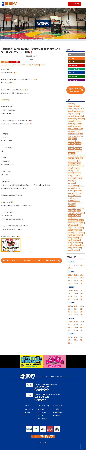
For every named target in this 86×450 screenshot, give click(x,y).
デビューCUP (71, 193)
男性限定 (78, 245)
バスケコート (71, 123)
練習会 (79, 118)
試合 (78, 250)
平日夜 (33, 65)
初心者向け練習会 (77, 126)
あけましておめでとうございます (75, 166)
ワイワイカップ (16, 65)
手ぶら (69, 237)
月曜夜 (78, 240)
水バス (69, 245)
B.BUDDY (74, 138)
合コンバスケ (71, 220)
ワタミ (69, 210)
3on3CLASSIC (71, 133)
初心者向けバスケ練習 (79, 111)
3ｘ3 (77, 133)
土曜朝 (82, 223)
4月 (69, 265)
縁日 (75, 250)
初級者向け (24, 65)
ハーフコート (71, 195)
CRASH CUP (71, 143)
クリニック (70, 173)
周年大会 (81, 220)
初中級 (79, 215)
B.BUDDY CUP (71, 141)
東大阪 (37, 65)
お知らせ (71, 73)
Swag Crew (71, 158)
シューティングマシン (73, 185)
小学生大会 (75, 235)
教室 (77, 237)
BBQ (77, 141)
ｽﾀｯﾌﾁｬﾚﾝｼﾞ (70, 190)
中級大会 (74, 113)
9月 (69, 278)
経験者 (69, 247)
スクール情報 (73, 76)
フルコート (77, 200)
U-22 (79, 161)
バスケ (69, 198)
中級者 (76, 213)
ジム (76, 180)
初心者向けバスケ (72, 109)
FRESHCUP (78, 143)
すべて (71, 54)
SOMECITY (81, 156)
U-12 (81, 158)
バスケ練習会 (79, 123)
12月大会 (75, 128)
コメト (69, 176)
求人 (74, 245)
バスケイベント (76, 198)
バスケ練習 (70, 121)
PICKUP (79, 151)
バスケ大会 (70, 200)
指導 (74, 237)
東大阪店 (43, 65)
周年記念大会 (71, 223)
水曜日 (69, 126)
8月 (75, 278)
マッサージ (79, 203)
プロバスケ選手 (71, 203)
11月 (75, 275)
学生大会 (77, 233)
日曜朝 (74, 240)
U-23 (79, 163)
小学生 (69, 235)
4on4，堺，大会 (72, 136)
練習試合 (70, 250)
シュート (82, 185)
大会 (29, 65)
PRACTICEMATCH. (72, 156)
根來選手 (80, 242)
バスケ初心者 (81, 109)
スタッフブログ (73, 80)
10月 (81, 275)
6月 (69, 281)
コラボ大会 (70, 180)
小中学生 (82, 233)
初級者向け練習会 (72, 118)
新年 (81, 237)
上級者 (74, 210)
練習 (80, 247)
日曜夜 (69, 240)
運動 (83, 118)
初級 (78, 113)
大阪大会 (70, 230)
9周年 (69, 138)
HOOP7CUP (71, 148)
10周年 (69, 128)
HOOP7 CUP (76, 146)
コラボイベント (71, 178)
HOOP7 (70, 146)
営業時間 (78, 223)
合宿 (77, 220)
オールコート (9, 65)
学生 (80, 230)
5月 (75, 281)
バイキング (78, 195)
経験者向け (75, 247)
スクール (78, 188)
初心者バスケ (71, 104)
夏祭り (80, 225)
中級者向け (81, 213)
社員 (83, 245)
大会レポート (73, 62)
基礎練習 (70, 111)
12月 (69, 275)
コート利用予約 (74, 4)
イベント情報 (15, 62)
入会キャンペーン (72, 215)
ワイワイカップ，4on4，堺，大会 (76, 208)
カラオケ (70, 171)
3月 (75, 265)
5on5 (78, 136)
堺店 (72, 225)
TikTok (77, 158)
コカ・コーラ (78, 173)
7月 (81, 278)
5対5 (82, 136)
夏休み (75, 225)
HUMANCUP (79, 148)
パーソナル (78, 193)
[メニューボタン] (83, 4)
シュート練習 (71, 188)
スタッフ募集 (78, 190)
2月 (81, 265)
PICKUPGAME (71, 153)
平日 (69, 113)
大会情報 (5, 62)
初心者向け (77, 116)
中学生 (78, 210)
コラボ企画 (79, 178)
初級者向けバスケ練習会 (73, 106)
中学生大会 (70, 213)
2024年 (80, 128)
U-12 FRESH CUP (72, 161)
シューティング (71, 183)
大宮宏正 (81, 228)
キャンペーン (77, 171)
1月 (69, 268)
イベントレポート (74, 69)
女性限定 (76, 230)
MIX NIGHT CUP (72, 151)
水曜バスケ (70, 116)
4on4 (3, 65)
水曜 (82, 116)
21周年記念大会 (71, 131)
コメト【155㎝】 (76, 176)
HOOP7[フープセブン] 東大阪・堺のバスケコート (43, 376)
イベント (70, 168)
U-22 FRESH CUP (72, 163)
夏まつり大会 (78, 121)
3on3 (78, 131)
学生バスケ (70, 233)
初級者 (69, 218)
